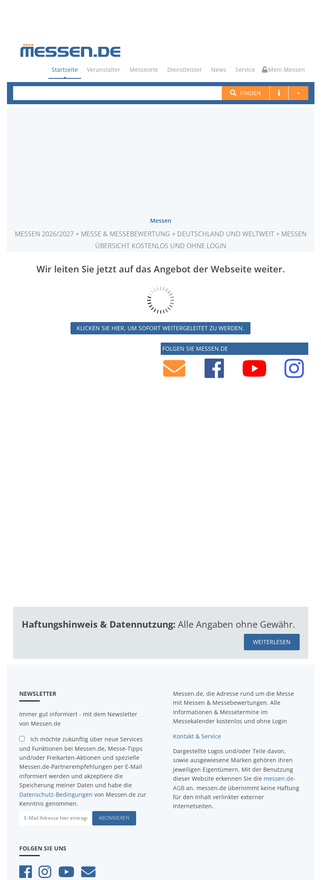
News (218, 69)
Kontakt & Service (197, 735)
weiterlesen (272, 641)
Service (245, 69)
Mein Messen (283, 69)
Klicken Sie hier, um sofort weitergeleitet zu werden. (160, 327)
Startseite (65, 69)
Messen (160, 220)
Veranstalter (104, 69)
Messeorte (144, 69)
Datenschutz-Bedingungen (56, 794)
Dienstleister (184, 69)
